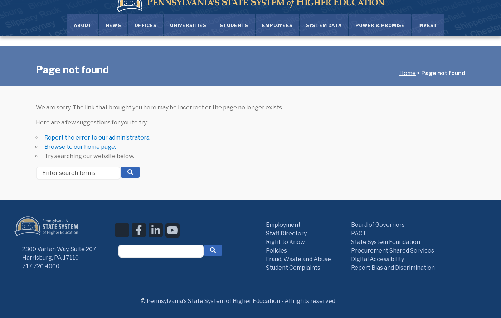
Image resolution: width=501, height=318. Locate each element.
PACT (358, 233)
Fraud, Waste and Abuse (298, 259)
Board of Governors (378, 224)
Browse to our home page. (80, 146)
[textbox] (161, 251)
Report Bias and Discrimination (393, 267)
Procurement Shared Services (392, 250)
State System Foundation (385, 242)
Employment (283, 224)
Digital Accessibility (377, 259)
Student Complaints (293, 267)
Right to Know (285, 242)
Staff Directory (286, 233)
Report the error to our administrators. (97, 137)
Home (407, 73)
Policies (276, 250)
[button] (213, 250)
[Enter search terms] (78, 173)
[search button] (130, 172)
